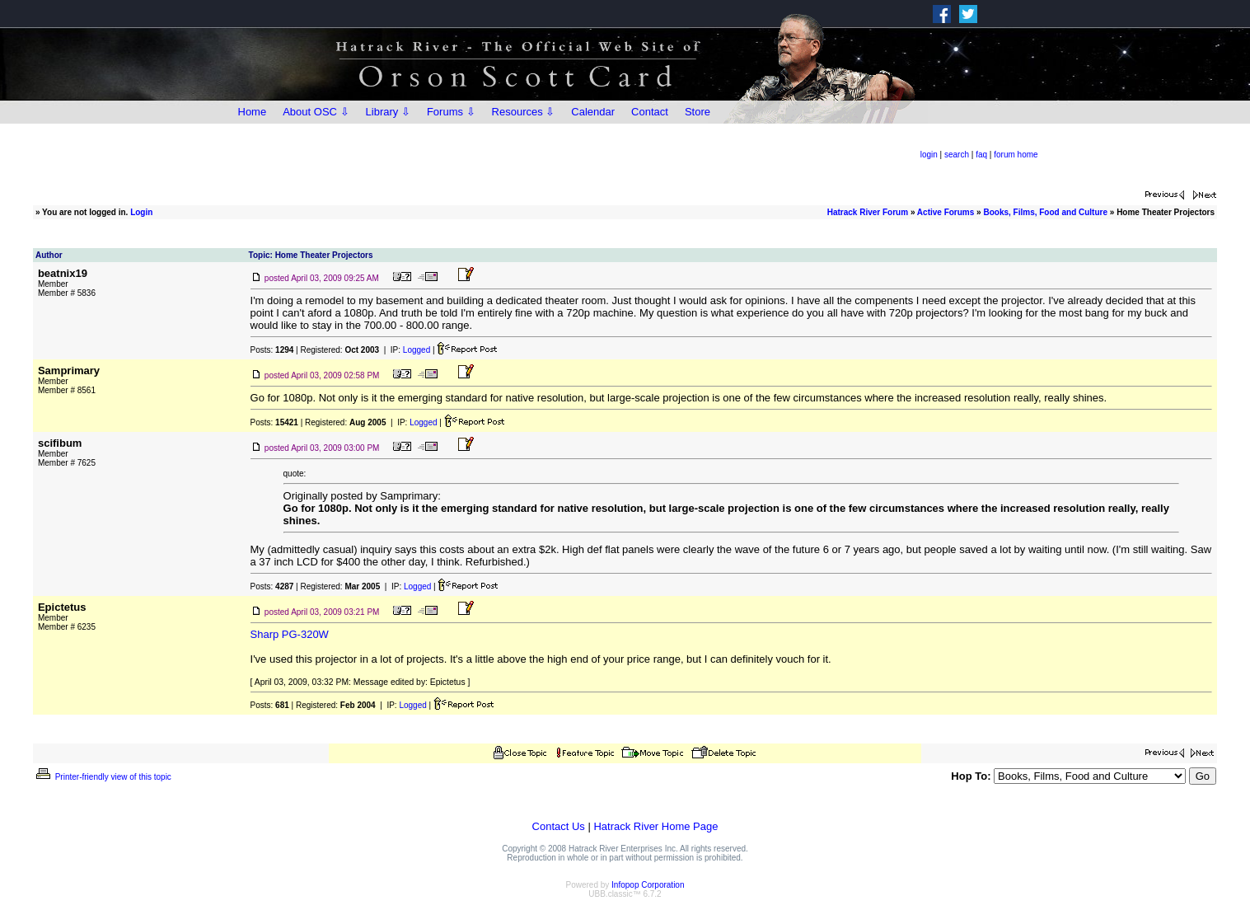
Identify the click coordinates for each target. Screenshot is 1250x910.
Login (141, 212)
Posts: (272, 349)
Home (252, 112)
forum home (1015, 154)
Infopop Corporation (647, 884)
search (956, 154)
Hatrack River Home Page (655, 826)
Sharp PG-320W (289, 634)
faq (981, 154)
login (929, 154)
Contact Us (558, 826)
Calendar (593, 112)
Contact (649, 112)
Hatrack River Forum (867, 212)
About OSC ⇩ (316, 112)
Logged (416, 349)
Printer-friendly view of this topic (102, 776)
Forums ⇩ (451, 112)
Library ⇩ (388, 112)
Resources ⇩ (523, 112)
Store (697, 112)
